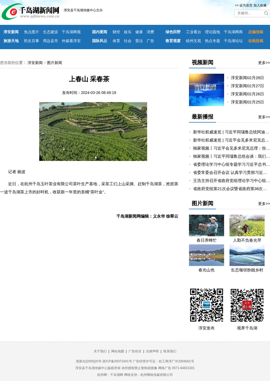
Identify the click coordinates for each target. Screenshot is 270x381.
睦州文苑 (193, 41)
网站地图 (117, 351)
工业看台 (193, 32)
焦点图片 (31, 32)
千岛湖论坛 (233, 41)
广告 (150, 41)
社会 (127, 41)
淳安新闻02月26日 (250, 94)
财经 (116, 32)
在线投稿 (255, 41)
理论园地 (212, 32)
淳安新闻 (11, 32)
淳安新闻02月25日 (250, 102)
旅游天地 (11, 41)
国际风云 (99, 41)
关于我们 (100, 351)
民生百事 (31, 41)
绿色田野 (173, 32)
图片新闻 (54, 62)
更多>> (264, 62)
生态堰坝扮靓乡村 (247, 270)
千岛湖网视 (71, 32)
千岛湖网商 (233, 32)
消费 (150, 32)
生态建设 (50, 32)
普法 (139, 41)
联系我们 (169, 351)
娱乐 (127, 32)
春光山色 (206, 270)
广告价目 (135, 351)
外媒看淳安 (71, 41)
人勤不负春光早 (247, 240)
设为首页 (245, 5)
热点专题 (212, 41)
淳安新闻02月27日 (250, 85)
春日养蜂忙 (207, 240)
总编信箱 (255, 32)
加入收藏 (260, 5)
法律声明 (152, 351)
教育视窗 (173, 41)
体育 (116, 41)
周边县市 (50, 41)
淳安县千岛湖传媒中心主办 (83, 10)
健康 (139, 32)
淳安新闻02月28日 (250, 77)
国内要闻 (99, 32)
